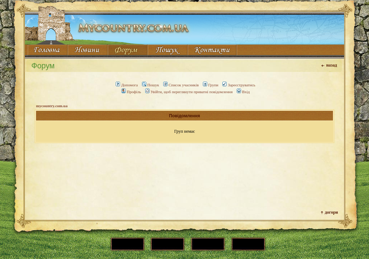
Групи (210, 85)
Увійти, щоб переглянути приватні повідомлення (189, 92)
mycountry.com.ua (51, 106)
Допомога (127, 85)
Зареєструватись (238, 85)
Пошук (150, 85)
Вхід (243, 92)
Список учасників (181, 85)
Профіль (131, 92)
